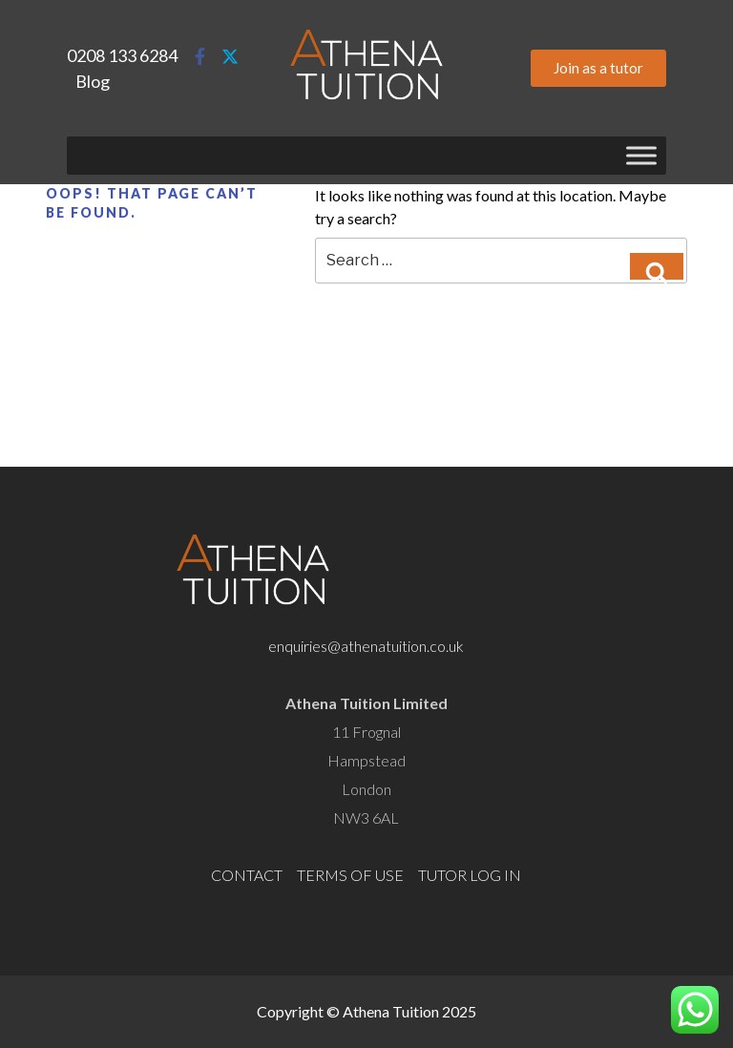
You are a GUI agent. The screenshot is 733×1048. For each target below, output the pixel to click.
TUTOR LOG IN (469, 875)
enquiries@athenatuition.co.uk (366, 646)
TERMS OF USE (350, 875)
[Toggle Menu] (641, 155)
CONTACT (247, 875)
